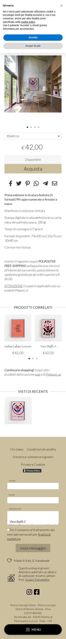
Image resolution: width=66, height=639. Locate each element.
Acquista (33, 169)
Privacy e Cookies (33, 464)
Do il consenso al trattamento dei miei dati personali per (31, 534)
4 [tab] (38, 127)
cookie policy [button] (28, 22)
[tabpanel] (33, 83)
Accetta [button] (33, 37)
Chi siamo (16, 449)
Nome (12, 480)
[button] (61, 5)
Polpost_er (53, 374)
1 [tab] (27, 127)
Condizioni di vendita (41, 449)
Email (12, 495)
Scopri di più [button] (33, 45)
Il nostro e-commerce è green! (33, 457)
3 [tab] (35, 127)
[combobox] (33, 136)
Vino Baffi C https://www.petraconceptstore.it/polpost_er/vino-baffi (33, 518)
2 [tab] (31, 127)
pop (37, 374)
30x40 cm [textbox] (13, 136)
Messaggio (15, 509)
